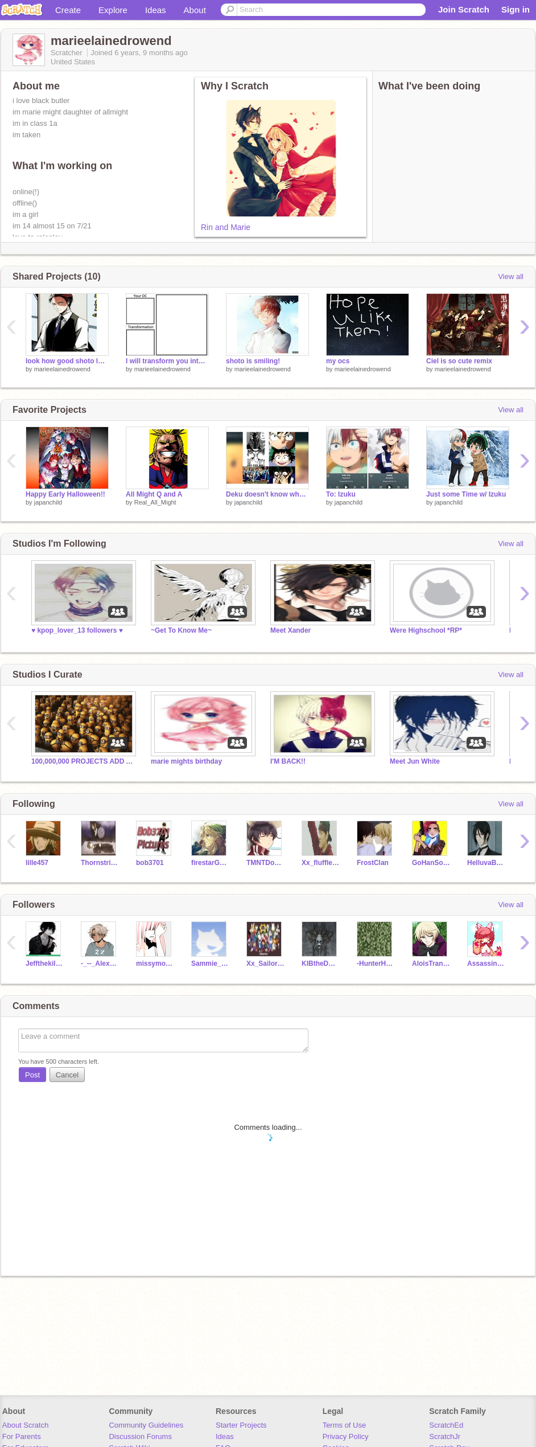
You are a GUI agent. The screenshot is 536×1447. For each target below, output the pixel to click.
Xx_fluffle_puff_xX (321, 863)
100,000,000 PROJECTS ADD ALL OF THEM (82, 761)
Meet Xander (290, 630)
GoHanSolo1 (431, 863)
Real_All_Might (155, 502)
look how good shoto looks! (67, 361)
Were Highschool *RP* (426, 630)
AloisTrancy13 (431, 964)
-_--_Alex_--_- (100, 964)
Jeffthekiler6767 (45, 964)
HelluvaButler (486, 863)
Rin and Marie (225, 227)
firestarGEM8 (210, 863)
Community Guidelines (146, 1425)
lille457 (37, 863)
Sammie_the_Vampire (210, 964)
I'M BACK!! (288, 761)
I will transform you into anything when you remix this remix (167, 361)
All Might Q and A (154, 494)
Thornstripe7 (100, 863)
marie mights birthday (186, 761)
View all (510, 276)
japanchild (48, 502)
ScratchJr (444, 1436)
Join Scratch (463, 9)
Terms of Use (344, 1425)
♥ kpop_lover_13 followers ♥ (77, 630)
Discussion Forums (140, 1436)
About (195, 10)
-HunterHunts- (376, 964)
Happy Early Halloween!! (65, 494)
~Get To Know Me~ (181, 630)
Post (32, 1075)
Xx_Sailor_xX (265, 964)
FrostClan (373, 863)
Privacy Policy (346, 1436)
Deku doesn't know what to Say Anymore (267, 494)
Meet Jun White (415, 761)
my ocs (337, 361)
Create (68, 10)
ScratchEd (446, 1425)
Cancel (67, 1075)
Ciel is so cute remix (459, 361)
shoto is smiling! (253, 361)
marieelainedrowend (62, 369)
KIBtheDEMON (321, 964)
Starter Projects (241, 1425)
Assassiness (486, 964)
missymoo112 (155, 964)
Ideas (155, 10)
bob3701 (150, 863)
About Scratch (25, 1425)
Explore (112, 10)
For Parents (21, 1436)
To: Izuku (341, 494)
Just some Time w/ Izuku (466, 494)
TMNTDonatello (265, 863)
